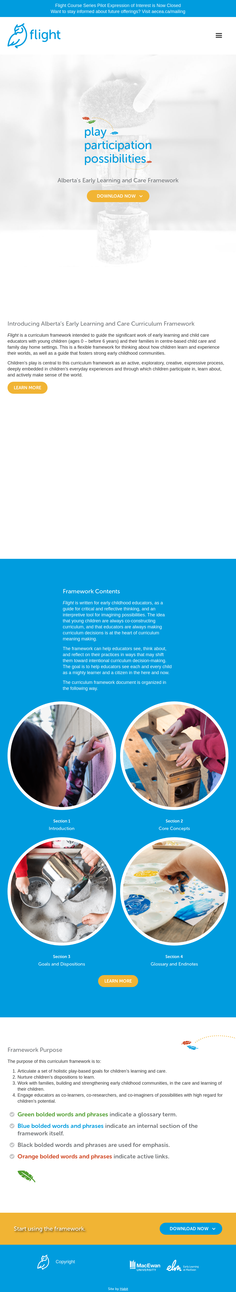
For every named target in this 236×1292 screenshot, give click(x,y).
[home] (34, 35)
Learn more (27, 387)
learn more (118, 981)
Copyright (65, 1261)
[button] (218, 35)
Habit (124, 1289)
